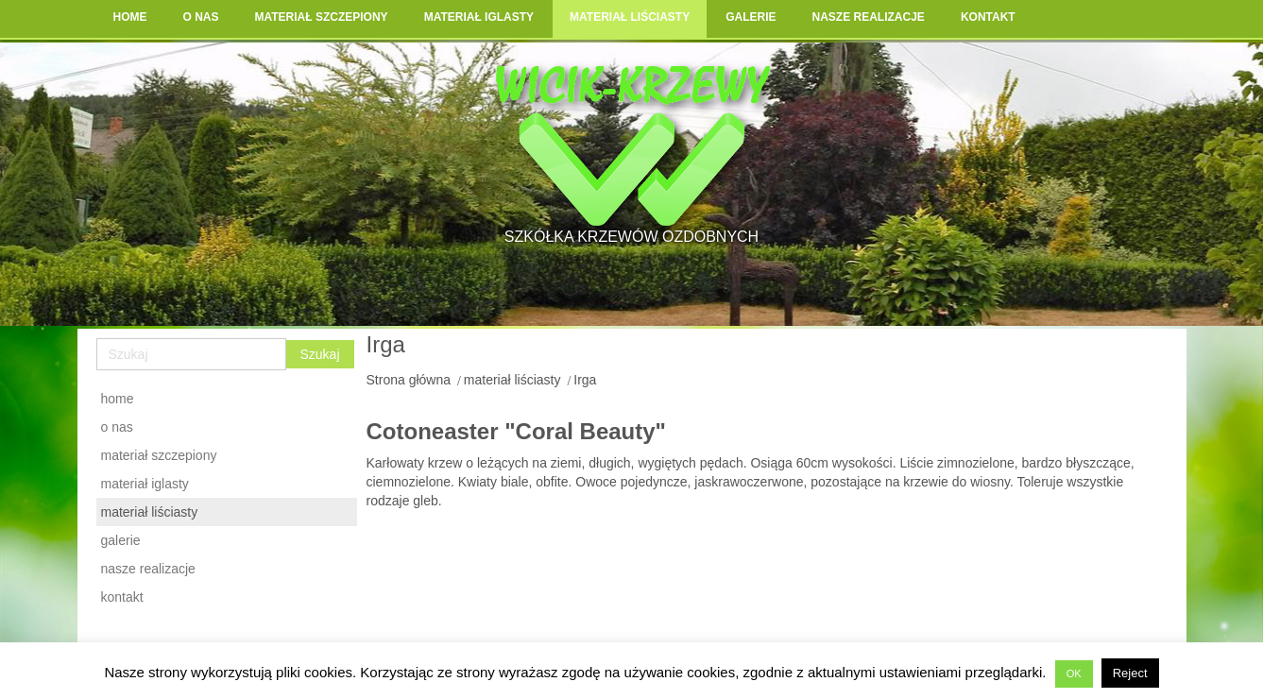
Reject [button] (1130, 673)
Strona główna (409, 379)
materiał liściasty (512, 379)
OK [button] (1074, 673)
